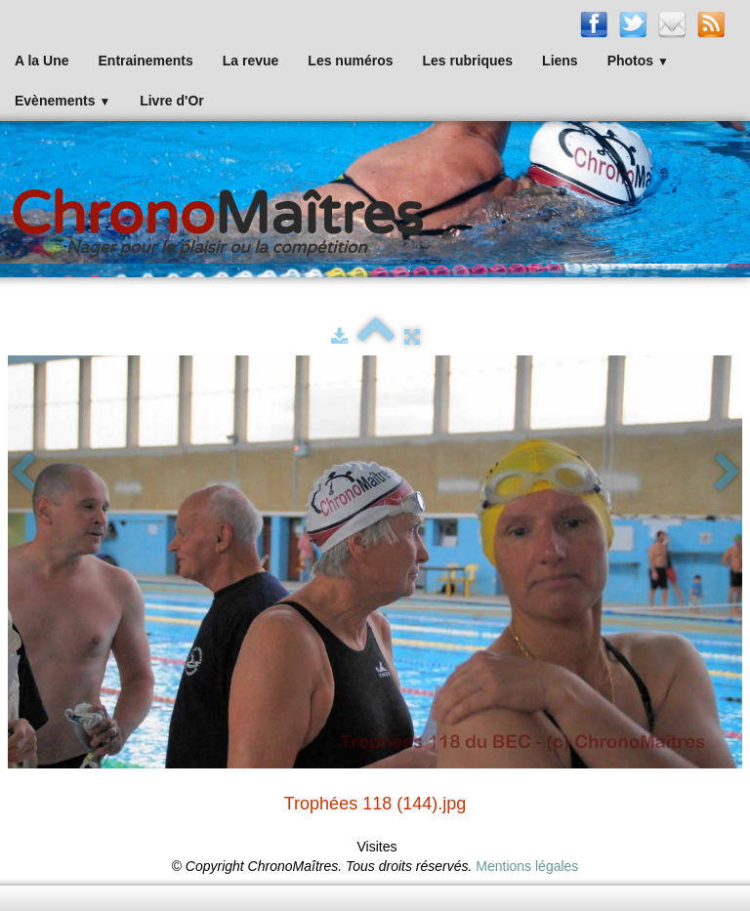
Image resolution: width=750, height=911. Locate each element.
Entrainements (146, 60)
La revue (251, 60)
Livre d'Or (172, 100)
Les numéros (350, 60)
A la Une (42, 60)
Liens (560, 60)
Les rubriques (467, 60)
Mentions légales (527, 866)
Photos (638, 60)
